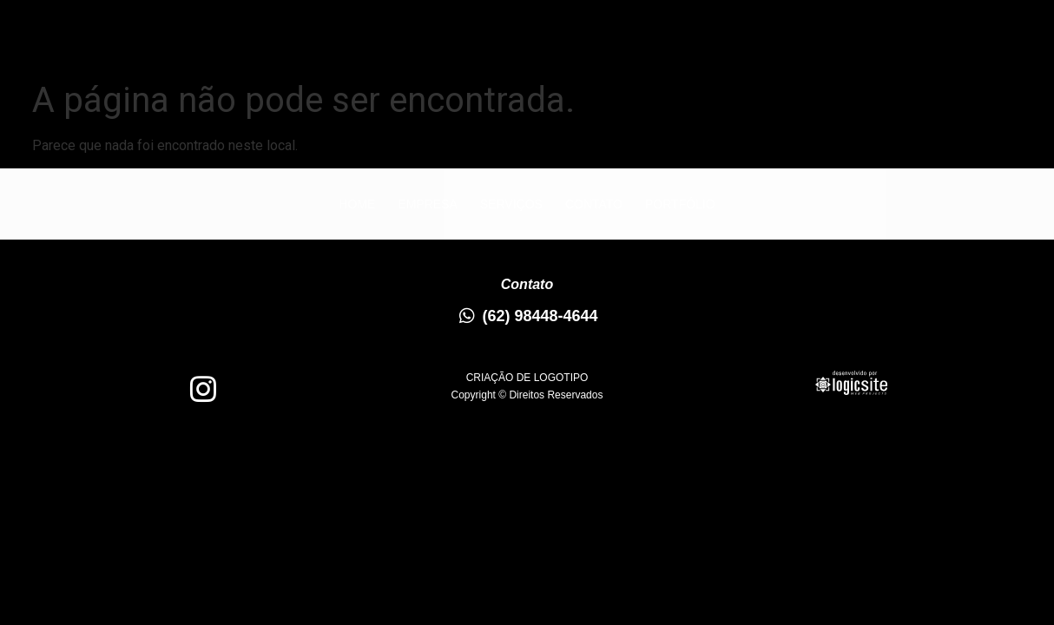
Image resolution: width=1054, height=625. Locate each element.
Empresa (363, 40)
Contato (581, 40)
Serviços (473, 40)
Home (268, 40)
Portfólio (695, 40)
